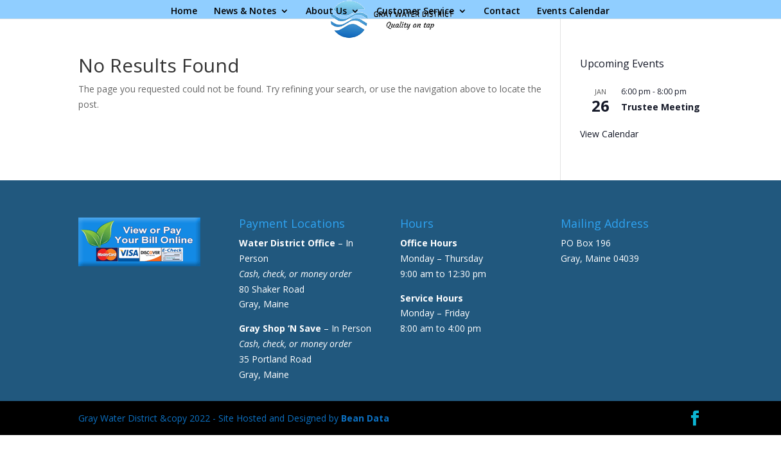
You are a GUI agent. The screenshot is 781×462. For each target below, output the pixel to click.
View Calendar (609, 134)
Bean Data (365, 418)
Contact (502, 11)
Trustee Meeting (660, 107)
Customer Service (415, 11)
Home (184, 11)
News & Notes (245, 11)
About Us (326, 11)
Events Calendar (573, 11)
